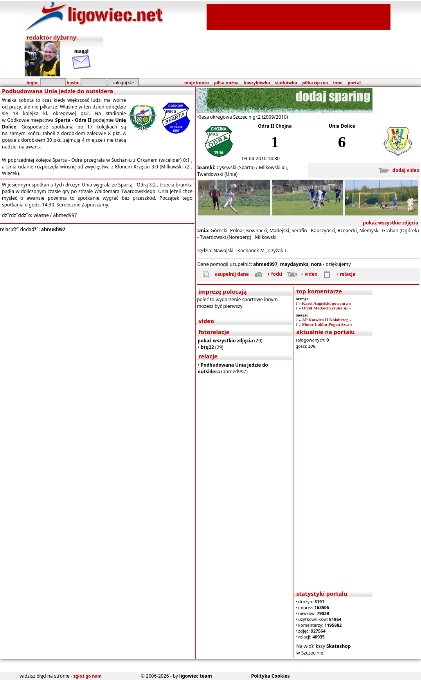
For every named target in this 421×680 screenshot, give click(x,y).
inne (337, 82)
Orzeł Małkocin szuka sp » (326, 308)
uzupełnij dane (223, 274)
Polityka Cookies (270, 676)
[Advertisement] (298, 16)
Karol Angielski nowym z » (326, 303)
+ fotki (266, 274)
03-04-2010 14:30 (261, 158)
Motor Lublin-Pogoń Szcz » (327, 324)
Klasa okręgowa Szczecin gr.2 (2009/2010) (242, 117)
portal (354, 82)
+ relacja (336, 274)
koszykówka (257, 82)
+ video (301, 274)
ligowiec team (195, 676)
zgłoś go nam (88, 676)
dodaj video (397, 170)
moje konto (196, 82)
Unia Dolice (342, 126)
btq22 (207, 347)
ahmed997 (53, 229)
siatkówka (286, 82)
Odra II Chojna (275, 126)
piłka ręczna (315, 82)
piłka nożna (226, 82)
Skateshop (338, 646)
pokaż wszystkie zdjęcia (391, 222)
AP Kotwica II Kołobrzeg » (327, 319)
